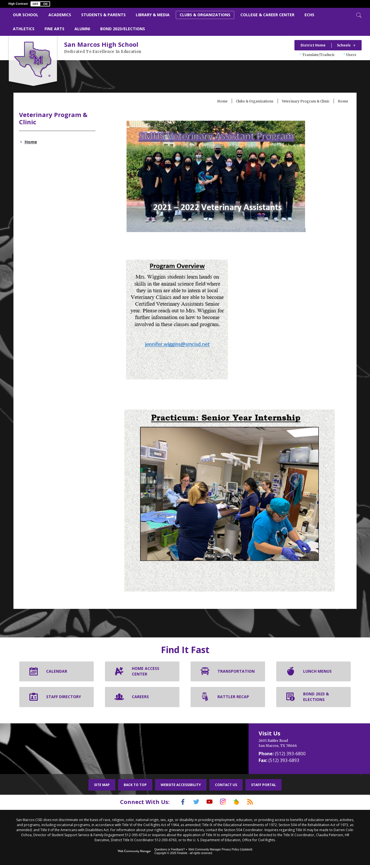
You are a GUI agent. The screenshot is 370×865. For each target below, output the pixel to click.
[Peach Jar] (240, 801)
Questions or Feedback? (169, 848)
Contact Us (226, 784)
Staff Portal (263, 784)
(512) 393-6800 (290, 754)
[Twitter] (192, 801)
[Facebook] (175, 801)
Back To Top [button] (135, 784)
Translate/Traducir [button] (318, 55)
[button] (40, 3)
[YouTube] (208, 801)
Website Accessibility (181, 784)
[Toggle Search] (358, 14)
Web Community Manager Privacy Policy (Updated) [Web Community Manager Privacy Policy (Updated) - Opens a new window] (220, 848)
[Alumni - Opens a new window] (82, 29)
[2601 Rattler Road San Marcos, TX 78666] (302, 743)
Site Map (102, 784)
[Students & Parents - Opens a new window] (103, 15)
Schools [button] (344, 45)
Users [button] (351, 55)
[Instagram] (224, 801)
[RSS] (256, 801)
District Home (313, 45)
